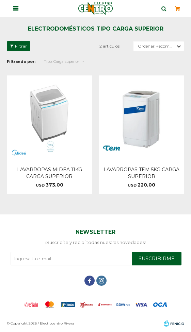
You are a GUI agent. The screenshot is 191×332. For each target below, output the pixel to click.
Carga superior (61, 61)
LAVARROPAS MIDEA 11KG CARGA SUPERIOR (49, 173)
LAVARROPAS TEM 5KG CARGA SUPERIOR (141, 173)
